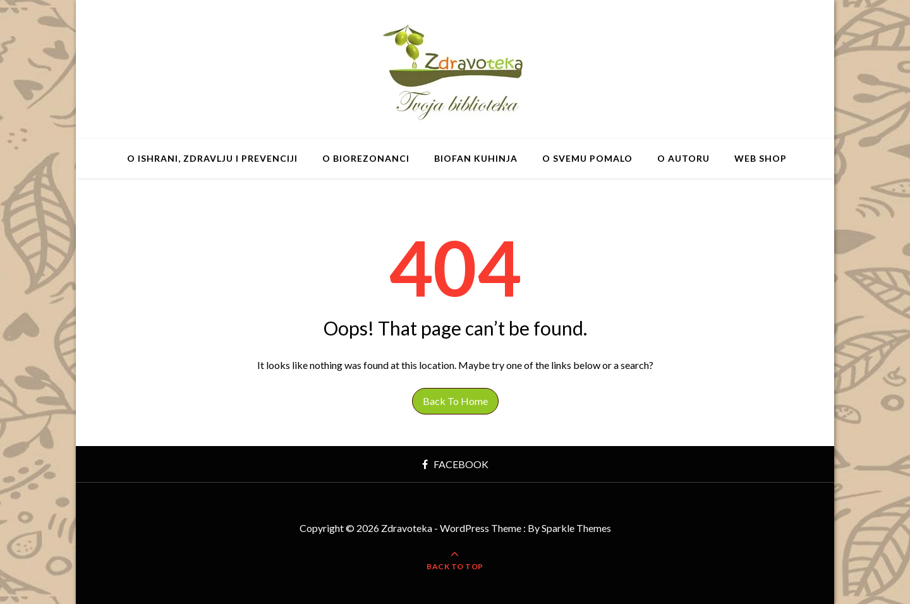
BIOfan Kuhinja (476, 158)
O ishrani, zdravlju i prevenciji (212, 158)
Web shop (760, 158)
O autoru (683, 158)
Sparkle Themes (576, 528)
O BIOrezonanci (366, 158)
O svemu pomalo (587, 158)
